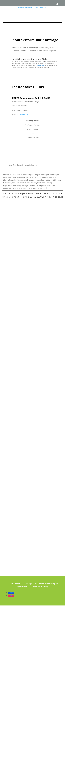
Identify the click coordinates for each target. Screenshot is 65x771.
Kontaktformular (25, 7)
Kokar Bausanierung (47, 749)
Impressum (15, 749)
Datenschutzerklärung (40, 752)
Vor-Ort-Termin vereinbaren (23, 330)
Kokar (5, 358)
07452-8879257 (40, 7)
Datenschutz (40, 231)
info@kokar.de (22, 280)
